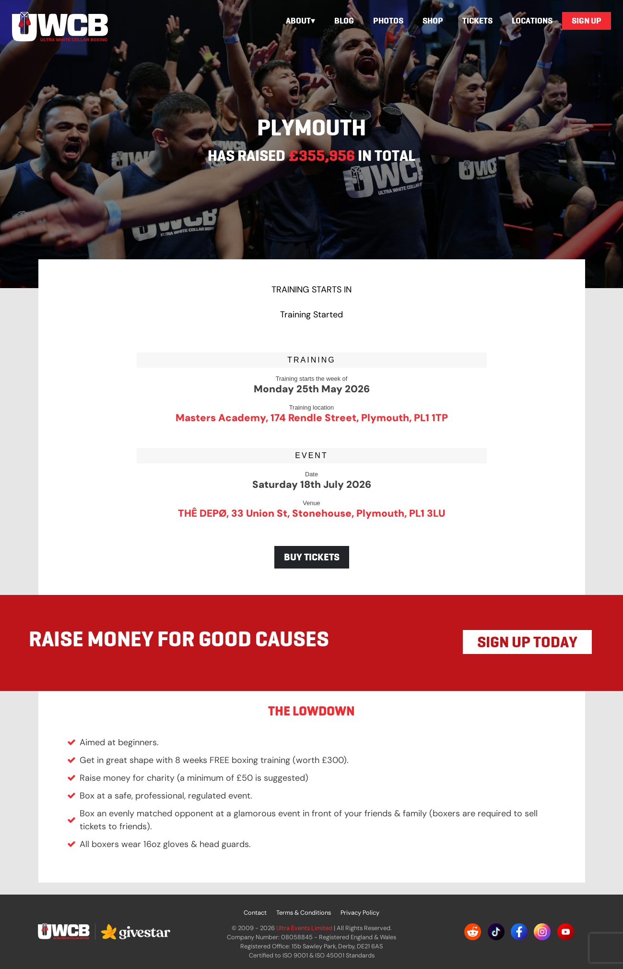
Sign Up (586, 20)
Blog (344, 20)
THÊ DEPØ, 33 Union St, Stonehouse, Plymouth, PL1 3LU (311, 513)
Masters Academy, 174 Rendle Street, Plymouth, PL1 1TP (312, 417)
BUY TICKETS (312, 557)
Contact (255, 912)
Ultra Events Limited (304, 928)
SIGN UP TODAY (527, 642)
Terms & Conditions (303, 912)
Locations (532, 20)
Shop (433, 20)
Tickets (477, 20)
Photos (388, 20)
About (298, 20)
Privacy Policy (360, 912)
